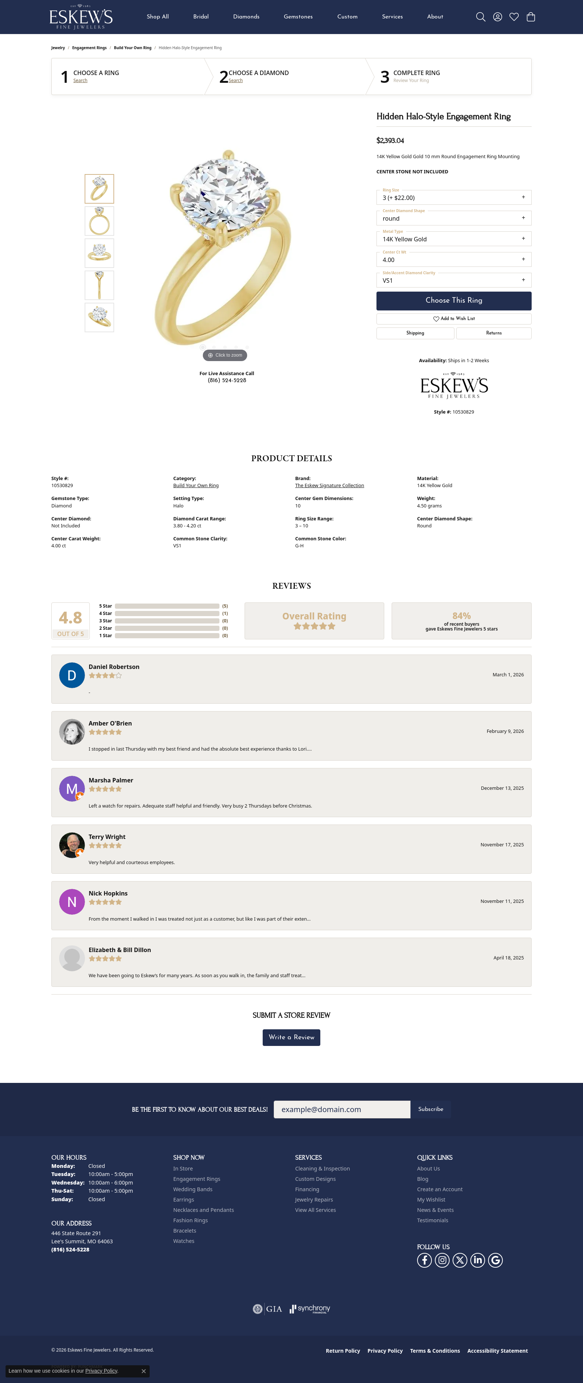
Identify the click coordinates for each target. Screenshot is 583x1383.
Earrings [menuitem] (183, 1199)
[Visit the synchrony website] (310, 1309)
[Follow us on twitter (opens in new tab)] (460, 1260)
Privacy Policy (385, 1350)
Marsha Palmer (111, 780)
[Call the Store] (70, 1249)
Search (81, 80)
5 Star (105, 606)
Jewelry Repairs (314, 1199)
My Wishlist (431, 1199)
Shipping (415, 333)
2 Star (105, 628)
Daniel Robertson (114, 667)
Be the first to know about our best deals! (200, 1109)
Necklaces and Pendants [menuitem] (203, 1209)
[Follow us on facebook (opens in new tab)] (424, 1260)
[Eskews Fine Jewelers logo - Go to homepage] (81, 17)
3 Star (105, 621)
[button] (480, 17)
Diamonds (246, 17)
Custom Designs (315, 1178)
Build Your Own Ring (133, 47)
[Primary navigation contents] (295, 17)
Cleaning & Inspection (322, 1168)
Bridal (201, 17)
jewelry (58, 47)
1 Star (105, 635)
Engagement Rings (89, 47)
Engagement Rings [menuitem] (197, 1178)
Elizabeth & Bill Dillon (120, 950)
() (225, 606)
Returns (494, 333)
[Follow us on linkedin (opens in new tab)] (477, 1260)
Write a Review (291, 1037)
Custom (347, 17)
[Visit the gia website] (267, 1309)
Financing (307, 1189)
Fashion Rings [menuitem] (190, 1220)
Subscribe (430, 1109)
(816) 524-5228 (227, 381)
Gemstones (298, 17)
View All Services (315, 1209)
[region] (225, 253)
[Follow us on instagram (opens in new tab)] (442, 1260)
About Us (428, 1168)
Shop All (158, 17)
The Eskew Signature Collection (329, 485)
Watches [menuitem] (183, 1240)
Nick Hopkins (108, 893)
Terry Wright (107, 837)
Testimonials (432, 1220)
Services (392, 17)
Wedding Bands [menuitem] (192, 1189)
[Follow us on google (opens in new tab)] (495, 1260)
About (435, 17)
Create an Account (440, 1189)
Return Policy (343, 1350)
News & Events (435, 1209)
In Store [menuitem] (183, 1168)
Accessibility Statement (497, 1350)
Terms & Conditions (435, 1350)
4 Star (105, 613)
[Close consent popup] (144, 1371)
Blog (423, 1178)
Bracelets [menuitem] (184, 1230)
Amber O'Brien (110, 723)
